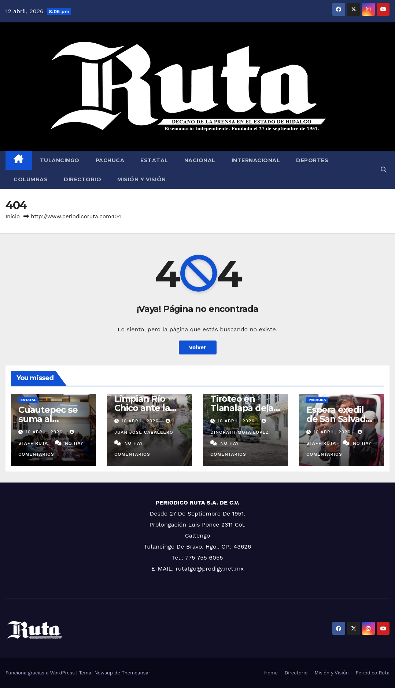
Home (271, 673)
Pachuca (110, 160)
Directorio (82, 179)
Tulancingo (60, 160)
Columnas (31, 179)
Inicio (12, 216)
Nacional (199, 160)
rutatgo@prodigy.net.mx (210, 568)
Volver (197, 347)
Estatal (154, 160)
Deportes (312, 160)
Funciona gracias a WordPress (40, 673)
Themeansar (136, 673)
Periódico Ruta (373, 673)
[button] (384, 169)
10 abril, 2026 (45, 431)
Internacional (256, 160)
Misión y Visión (141, 179)
